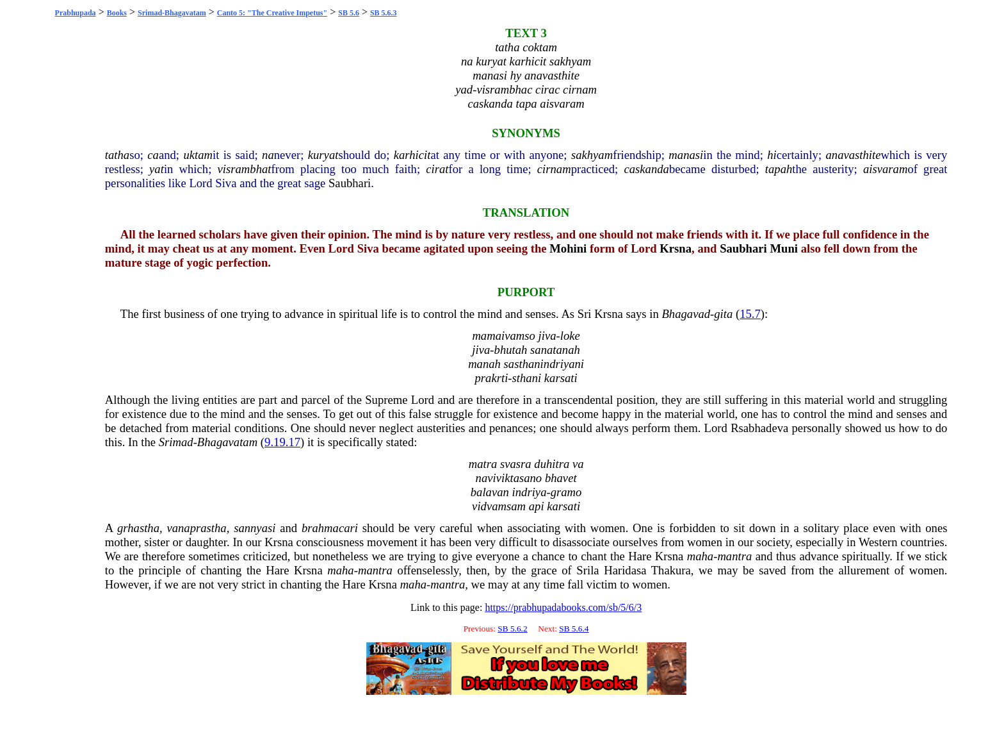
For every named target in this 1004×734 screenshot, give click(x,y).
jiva (547, 335)
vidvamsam (499, 506)
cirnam (554, 169)
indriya (529, 492)
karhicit (412, 155)
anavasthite (853, 155)
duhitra (551, 464)
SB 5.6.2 (512, 628)
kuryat (323, 155)
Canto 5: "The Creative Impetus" (272, 12)
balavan (490, 492)
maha (700, 556)
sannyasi (254, 528)
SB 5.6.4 (573, 628)
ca (153, 155)
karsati (561, 378)
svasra (515, 464)
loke (570, 335)
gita (723, 314)
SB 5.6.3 (383, 12)
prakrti (491, 378)
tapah (779, 169)
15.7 (750, 314)
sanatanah (555, 349)
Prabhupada (75, 12)
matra (483, 464)
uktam (198, 155)
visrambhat (244, 169)
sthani (527, 378)
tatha (117, 155)
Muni (784, 248)
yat (156, 169)
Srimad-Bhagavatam (172, 12)
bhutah (511, 349)
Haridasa (625, 570)
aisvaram (885, 169)
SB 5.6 (348, 12)
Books (117, 12)
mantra (734, 556)
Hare (639, 556)
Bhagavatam (227, 442)
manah (484, 364)
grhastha (138, 528)
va (578, 464)
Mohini (568, 248)
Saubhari (349, 183)
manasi (685, 155)
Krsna (676, 248)
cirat (437, 169)
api (536, 506)
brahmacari (330, 528)
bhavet (561, 478)
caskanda (646, 169)
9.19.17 (282, 442)
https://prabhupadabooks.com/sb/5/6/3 (563, 607)
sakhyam (592, 155)
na (268, 155)
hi (772, 155)
